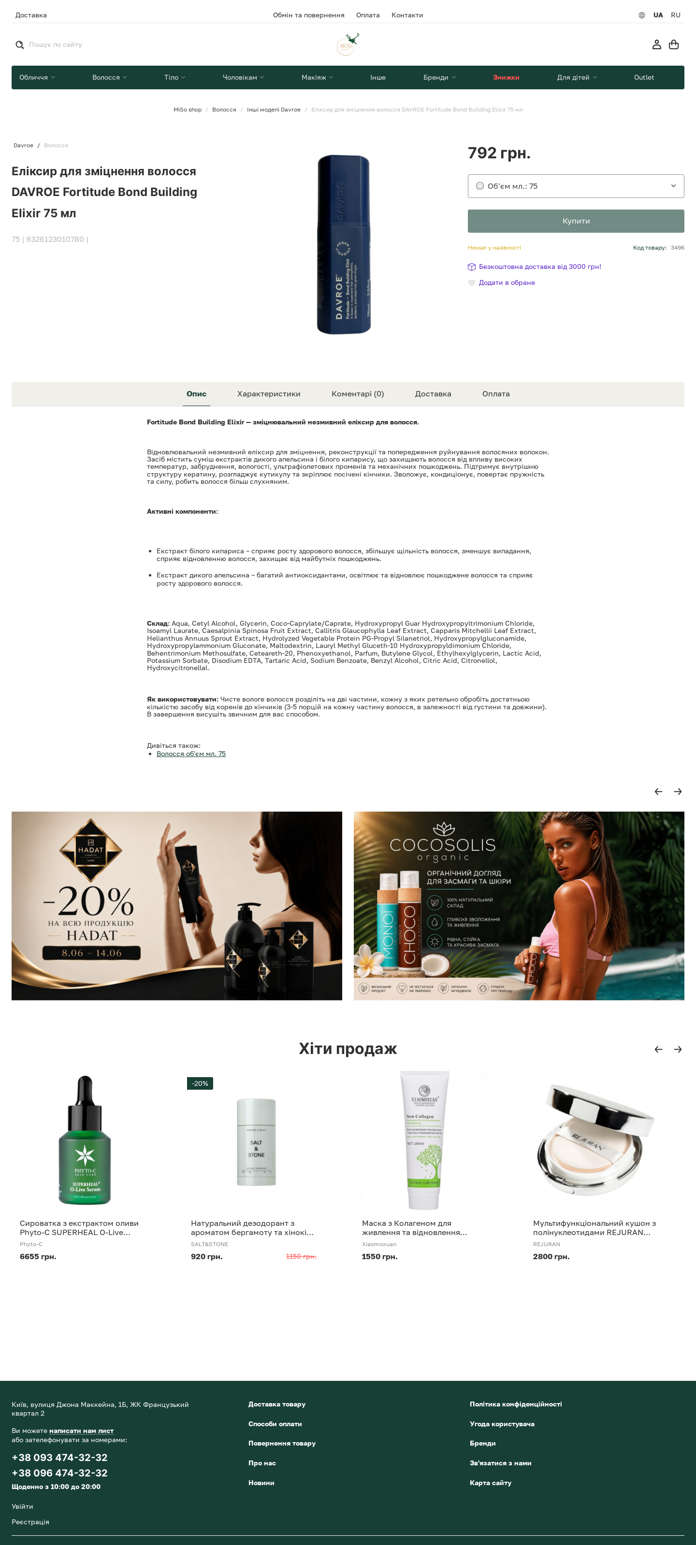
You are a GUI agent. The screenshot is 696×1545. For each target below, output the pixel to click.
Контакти (407, 15)
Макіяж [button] (315, 77)
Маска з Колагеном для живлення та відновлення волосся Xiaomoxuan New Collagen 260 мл (411, 1228)
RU (676, 15)
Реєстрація (30, 1521)
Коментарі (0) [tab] (358, 393)
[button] (658, 791)
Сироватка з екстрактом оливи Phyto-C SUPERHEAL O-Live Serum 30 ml (79, 1228)
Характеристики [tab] (269, 393)
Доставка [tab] (433, 393)
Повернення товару (282, 1443)
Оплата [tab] (496, 393)
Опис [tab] (196, 393)
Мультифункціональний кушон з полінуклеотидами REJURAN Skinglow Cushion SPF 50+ (594, 1228)
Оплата (368, 15)
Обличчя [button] (34, 77)
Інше (378, 77)
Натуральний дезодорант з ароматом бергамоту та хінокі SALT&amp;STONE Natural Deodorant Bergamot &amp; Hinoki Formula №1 (248, 1228)
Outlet (644, 77)
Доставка (31, 15)
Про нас (262, 1463)
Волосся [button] (107, 77)
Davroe (23, 145)
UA (658, 15)
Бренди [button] (436, 77)
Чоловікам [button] (241, 77)
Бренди (483, 1443)
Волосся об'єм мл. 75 (191, 753)
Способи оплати (275, 1423)
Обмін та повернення (309, 15)
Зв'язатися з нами (501, 1463)
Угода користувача (502, 1423)
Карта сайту (490, 1482)
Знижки (506, 77)
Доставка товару (276, 1404)
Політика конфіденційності (516, 1404)
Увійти (22, 1506)
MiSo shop (188, 109)
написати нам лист (81, 1430)
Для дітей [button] (574, 77)
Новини (261, 1482)
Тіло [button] (172, 77)
